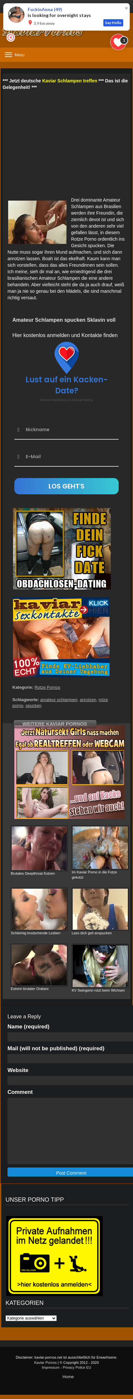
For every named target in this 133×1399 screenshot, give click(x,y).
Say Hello (113, 22)
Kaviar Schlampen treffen (69, 80)
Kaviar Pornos (45, 1362)
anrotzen (88, 699)
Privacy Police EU (77, 1367)
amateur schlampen (58, 699)
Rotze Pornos (47, 687)
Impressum (50, 1367)
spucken (33, 705)
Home (68, 1376)
